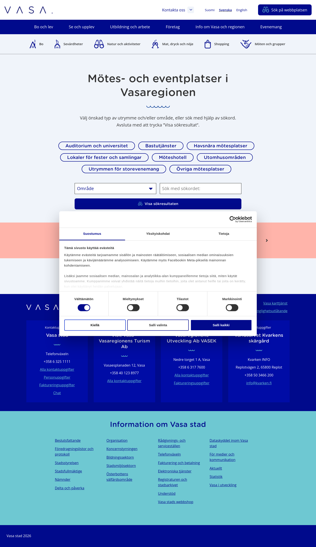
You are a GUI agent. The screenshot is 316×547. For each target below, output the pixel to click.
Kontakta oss (178, 10)
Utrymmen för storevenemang (124, 169)
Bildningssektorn (120, 457)
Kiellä (94, 325)
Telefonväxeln (169, 454)
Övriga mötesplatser (200, 169)
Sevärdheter (73, 44)
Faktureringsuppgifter (57, 385)
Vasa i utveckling (223, 485)
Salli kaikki (221, 325)
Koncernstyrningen (121, 448)
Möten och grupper (270, 44)
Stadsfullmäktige (68, 471)
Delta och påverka (69, 488)
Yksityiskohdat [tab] (158, 233)
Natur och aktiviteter (124, 44)
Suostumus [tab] (92, 233)
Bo (41, 44)
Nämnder (62, 479)
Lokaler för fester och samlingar (104, 157)
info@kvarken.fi (259, 383)
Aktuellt (216, 468)
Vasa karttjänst (275, 303)
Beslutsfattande (68, 440)
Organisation (116, 440)
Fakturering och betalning (179, 462)
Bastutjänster (160, 145)
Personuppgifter (57, 377)
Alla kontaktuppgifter (57, 369)
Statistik (216, 476)
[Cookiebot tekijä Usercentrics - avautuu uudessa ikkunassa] (233, 219)
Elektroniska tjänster (174, 471)
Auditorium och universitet (96, 145)
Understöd (167, 493)
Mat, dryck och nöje (177, 44)
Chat (57, 392)
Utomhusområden (225, 157)
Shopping (221, 44)
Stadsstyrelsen (67, 462)
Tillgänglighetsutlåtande (267, 310)
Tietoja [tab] (224, 233)
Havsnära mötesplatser (220, 145)
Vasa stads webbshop (175, 501)
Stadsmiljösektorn (121, 465)
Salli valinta (158, 325)
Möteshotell (173, 157)
